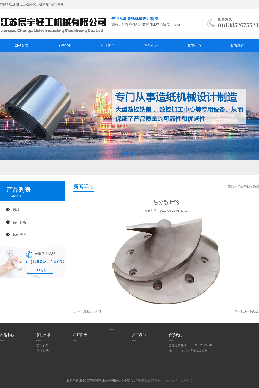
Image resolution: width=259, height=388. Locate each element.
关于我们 (65, 46)
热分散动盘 (251, 311)
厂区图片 (80, 335)
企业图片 (108, 46)
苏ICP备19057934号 (150, 380)
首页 (231, 186)
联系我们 (237, 46)
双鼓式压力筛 (92, 311)
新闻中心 (194, 46)
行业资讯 (42, 350)
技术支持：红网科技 (179, 380)
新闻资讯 (43, 335)
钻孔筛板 (19, 222)
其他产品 (19, 235)
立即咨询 (40, 270)
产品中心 (151, 46)
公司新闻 (42, 345)
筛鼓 (16, 210)
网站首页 (21, 46)
